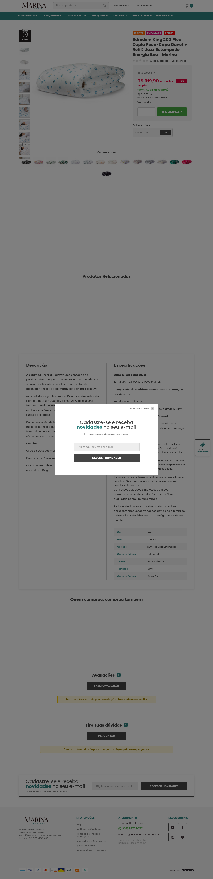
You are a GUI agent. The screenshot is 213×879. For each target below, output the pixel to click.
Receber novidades (106, 458)
